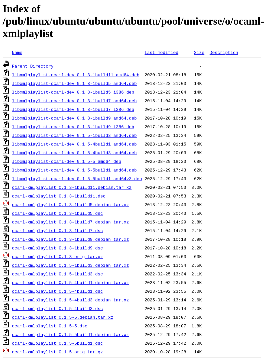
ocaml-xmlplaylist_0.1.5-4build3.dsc (57, 308)
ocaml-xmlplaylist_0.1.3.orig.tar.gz (57, 256)
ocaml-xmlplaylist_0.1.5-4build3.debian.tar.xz (70, 300)
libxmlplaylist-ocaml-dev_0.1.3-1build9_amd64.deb (74, 118)
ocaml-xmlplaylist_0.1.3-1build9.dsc (57, 248)
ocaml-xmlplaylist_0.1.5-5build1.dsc (57, 343)
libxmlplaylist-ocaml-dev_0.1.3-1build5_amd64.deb (74, 83)
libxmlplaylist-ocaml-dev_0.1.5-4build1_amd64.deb (74, 144)
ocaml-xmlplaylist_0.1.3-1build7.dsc (57, 230)
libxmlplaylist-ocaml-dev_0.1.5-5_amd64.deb (66, 161)
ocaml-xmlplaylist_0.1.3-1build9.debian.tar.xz (70, 239)
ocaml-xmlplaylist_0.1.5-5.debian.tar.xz (62, 317)
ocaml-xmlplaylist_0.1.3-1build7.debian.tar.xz (70, 222)
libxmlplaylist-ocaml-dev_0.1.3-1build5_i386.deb (73, 92)
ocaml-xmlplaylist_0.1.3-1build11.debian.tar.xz (72, 187)
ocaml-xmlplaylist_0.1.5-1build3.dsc (57, 274)
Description (224, 52)
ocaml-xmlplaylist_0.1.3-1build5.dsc (57, 213)
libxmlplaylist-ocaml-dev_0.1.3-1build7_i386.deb (73, 109)
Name (17, 52)
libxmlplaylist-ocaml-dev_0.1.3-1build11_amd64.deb (75, 75)
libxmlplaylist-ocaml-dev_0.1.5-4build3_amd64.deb (74, 153)
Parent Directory (33, 66)
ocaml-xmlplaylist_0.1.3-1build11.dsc (59, 196)
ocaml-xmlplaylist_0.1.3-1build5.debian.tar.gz (70, 204)
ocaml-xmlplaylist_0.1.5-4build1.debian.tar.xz (70, 282)
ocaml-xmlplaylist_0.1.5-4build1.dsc (57, 291)
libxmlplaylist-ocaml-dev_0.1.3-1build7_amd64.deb (74, 101)
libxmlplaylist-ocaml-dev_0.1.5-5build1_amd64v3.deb (77, 178)
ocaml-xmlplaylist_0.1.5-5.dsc (49, 326)
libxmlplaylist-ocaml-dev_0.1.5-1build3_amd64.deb (74, 135)
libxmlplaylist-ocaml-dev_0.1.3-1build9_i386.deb (73, 127)
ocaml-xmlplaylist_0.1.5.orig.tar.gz (57, 352)
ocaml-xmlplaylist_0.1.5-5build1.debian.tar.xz (70, 334)
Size (199, 52)
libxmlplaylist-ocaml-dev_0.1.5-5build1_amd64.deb (74, 170)
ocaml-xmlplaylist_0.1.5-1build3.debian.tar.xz (70, 265)
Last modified (161, 52)
